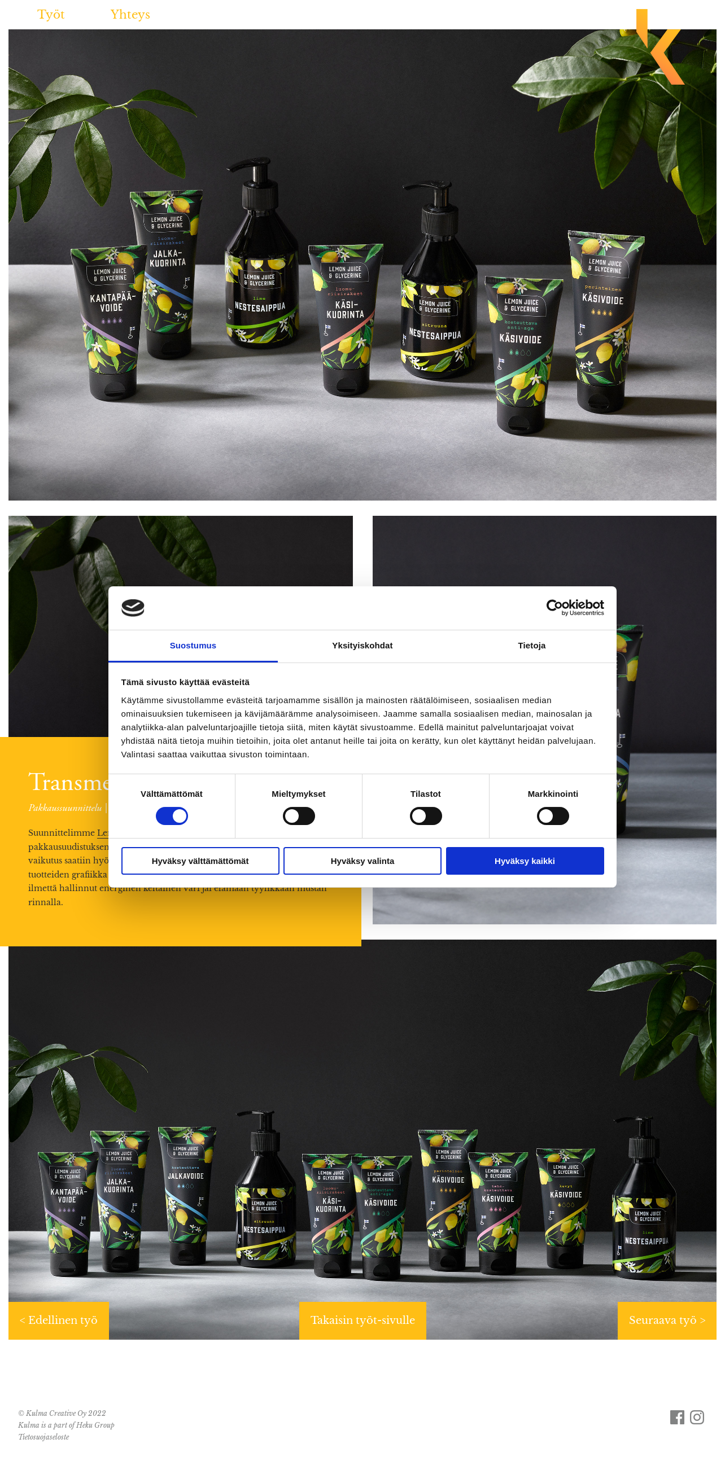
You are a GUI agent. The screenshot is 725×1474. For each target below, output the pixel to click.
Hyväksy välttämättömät (200, 861)
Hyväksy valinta (363, 861)
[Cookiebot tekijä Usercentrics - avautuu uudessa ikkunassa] (554, 607)
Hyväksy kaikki (525, 861)
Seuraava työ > (667, 1320)
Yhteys (130, 14)
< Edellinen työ (59, 1320)
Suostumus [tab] (193, 645)
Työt (51, 14)
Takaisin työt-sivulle (363, 1320)
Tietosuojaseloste (43, 1437)
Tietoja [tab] (532, 645)
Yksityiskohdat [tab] (362, 645)
